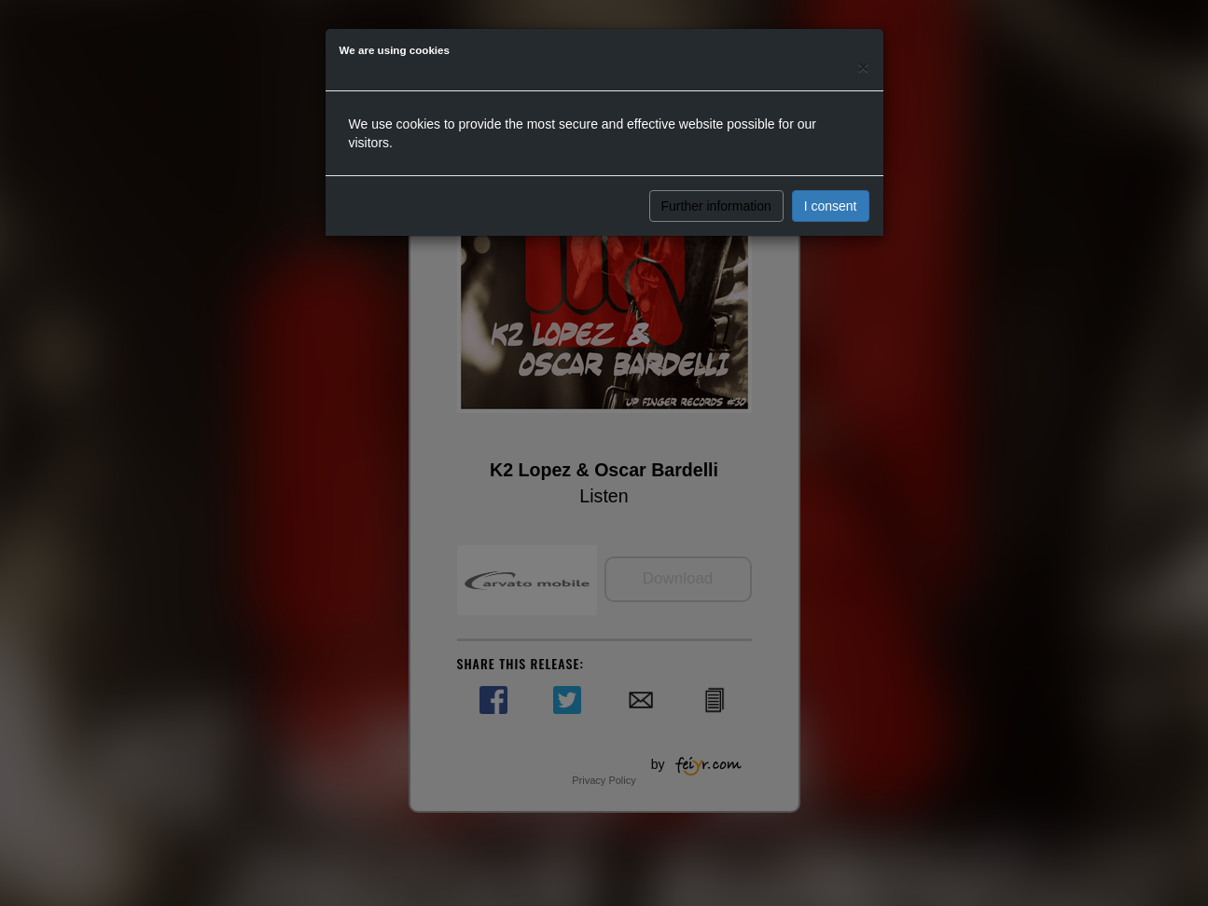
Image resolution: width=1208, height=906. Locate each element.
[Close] (862, 66)
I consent (830, 206)
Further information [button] (716, 206)
